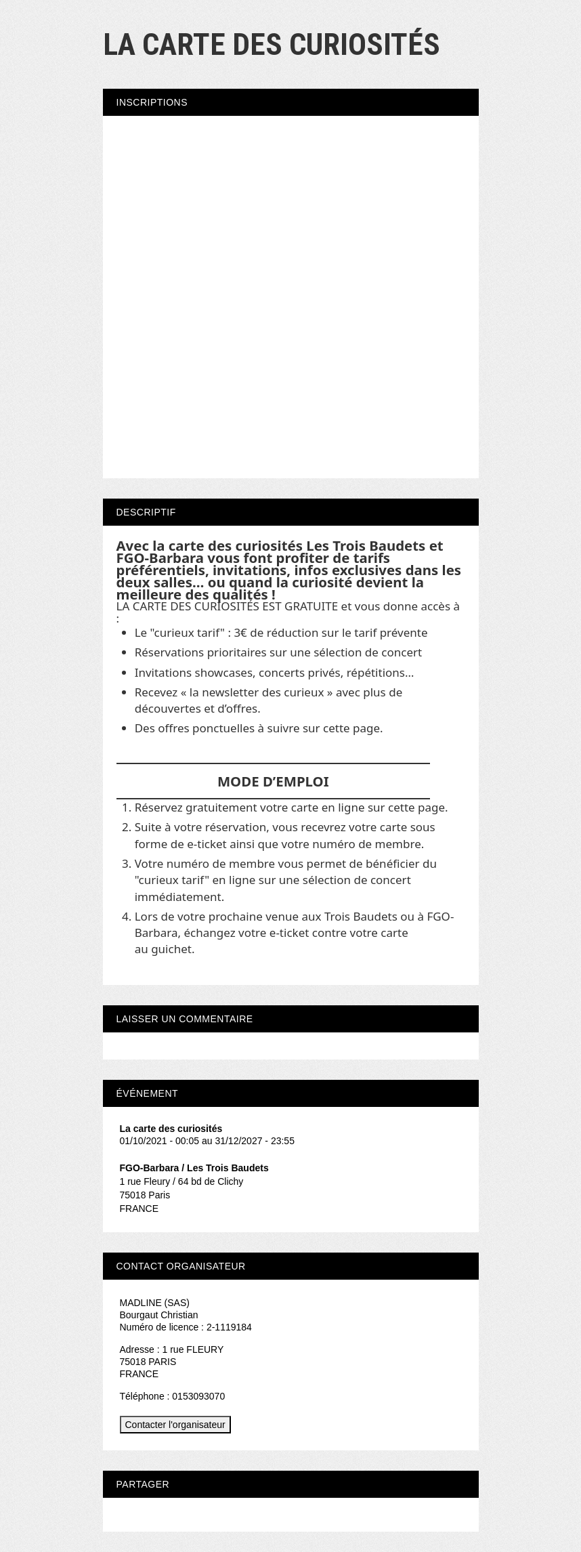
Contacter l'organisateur (175, 1424)
